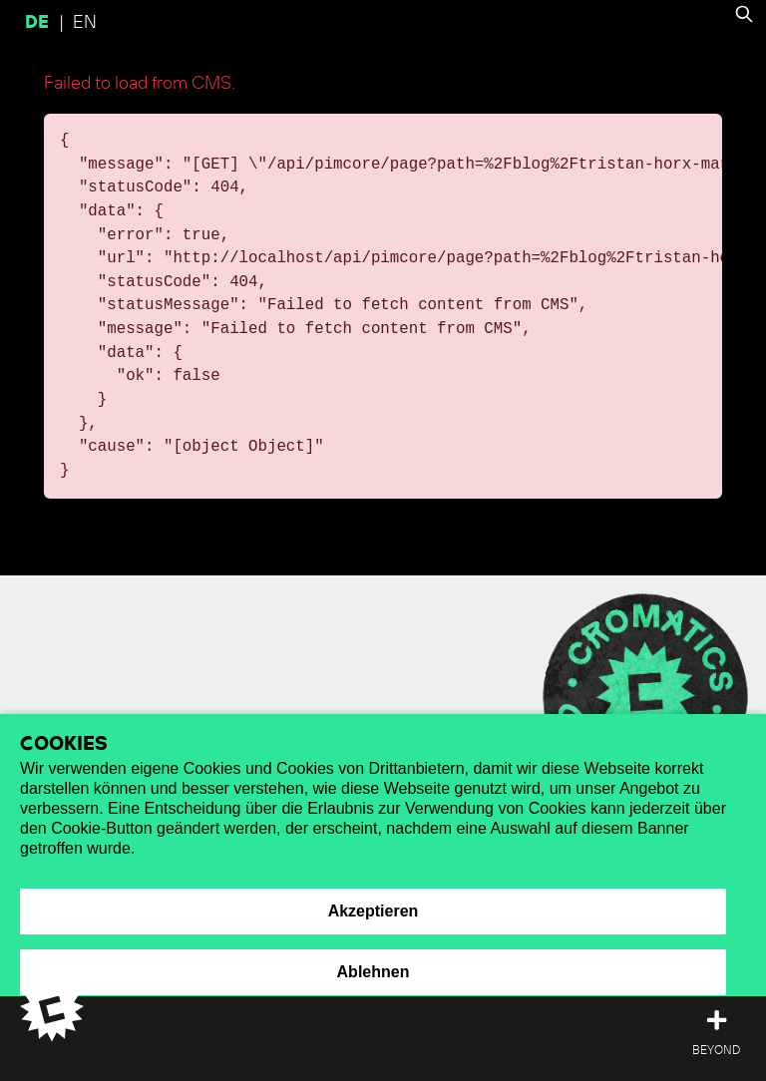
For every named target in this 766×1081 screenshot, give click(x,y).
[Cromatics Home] (40, 1009)
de (39, 23)
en (85, 23)
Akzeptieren (373, 910)
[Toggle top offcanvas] (716, 1034)
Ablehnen (373, 971)
